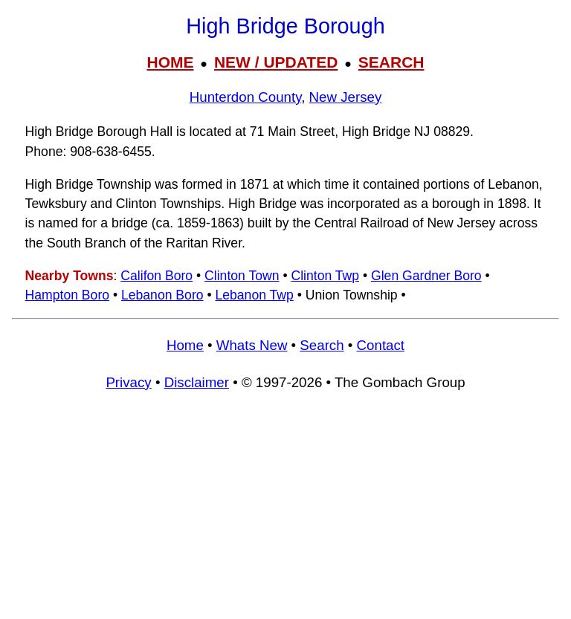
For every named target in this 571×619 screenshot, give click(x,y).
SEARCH (391, 62)
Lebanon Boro (162, 295)
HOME (169, 62)
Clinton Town (241, 275)
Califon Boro (156, 275)
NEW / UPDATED (276, 62)
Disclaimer (196, 382)
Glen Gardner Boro (426, 275)
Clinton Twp (325, 275)
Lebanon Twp (254, 295)
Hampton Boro (67, 295)
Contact (380, 345)
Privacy (128, 382)
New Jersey (345, 97)
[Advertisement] (285, 512)
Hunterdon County (245, 97)
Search (321, 345)
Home (185, 345)
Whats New (252, 345)
